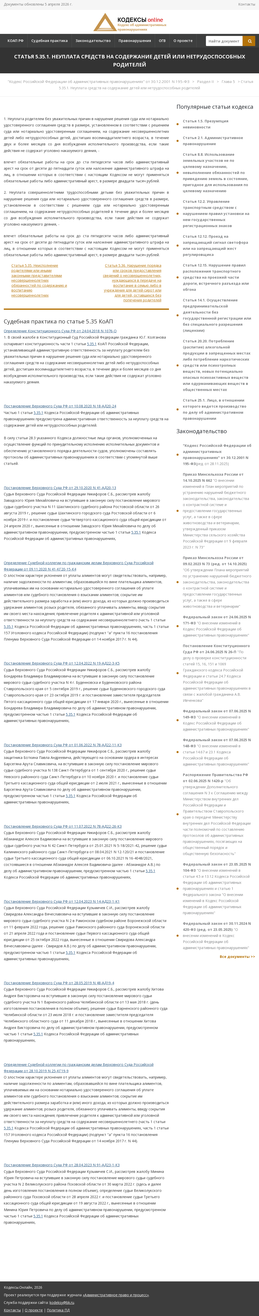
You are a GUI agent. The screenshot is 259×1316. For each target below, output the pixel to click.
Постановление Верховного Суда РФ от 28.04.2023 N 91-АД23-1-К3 (62, 1165)
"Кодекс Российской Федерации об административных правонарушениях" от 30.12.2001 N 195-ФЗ (99, 81)
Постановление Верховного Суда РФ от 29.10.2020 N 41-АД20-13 (60, 487)
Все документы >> (237, 956)
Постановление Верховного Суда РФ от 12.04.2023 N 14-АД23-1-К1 (62, 901)
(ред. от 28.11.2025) (217, 454)
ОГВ (162, 40)
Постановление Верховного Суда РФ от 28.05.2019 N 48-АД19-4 (59, 982)
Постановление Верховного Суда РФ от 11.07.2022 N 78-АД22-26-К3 (63, 826)
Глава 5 (229, 81)
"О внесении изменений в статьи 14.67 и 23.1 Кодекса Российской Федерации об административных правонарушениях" (217, 751)
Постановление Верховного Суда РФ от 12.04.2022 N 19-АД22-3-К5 (62, 663)
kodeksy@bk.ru (62, 1302)
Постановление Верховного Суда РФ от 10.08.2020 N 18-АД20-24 (60, 406)
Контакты (246, 4)
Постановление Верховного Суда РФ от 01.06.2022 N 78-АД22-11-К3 (63, 744)
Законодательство (93, 40)
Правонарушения (135, 40)
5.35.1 (92, 343)
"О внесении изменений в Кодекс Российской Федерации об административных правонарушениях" (217, 626)
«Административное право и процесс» (116, 1294)
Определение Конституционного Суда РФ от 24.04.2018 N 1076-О (60, 330)
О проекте (183, 40)
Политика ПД (58, 1310)
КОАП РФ (16, 40)
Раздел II (206, 81)
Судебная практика (49, 40)
